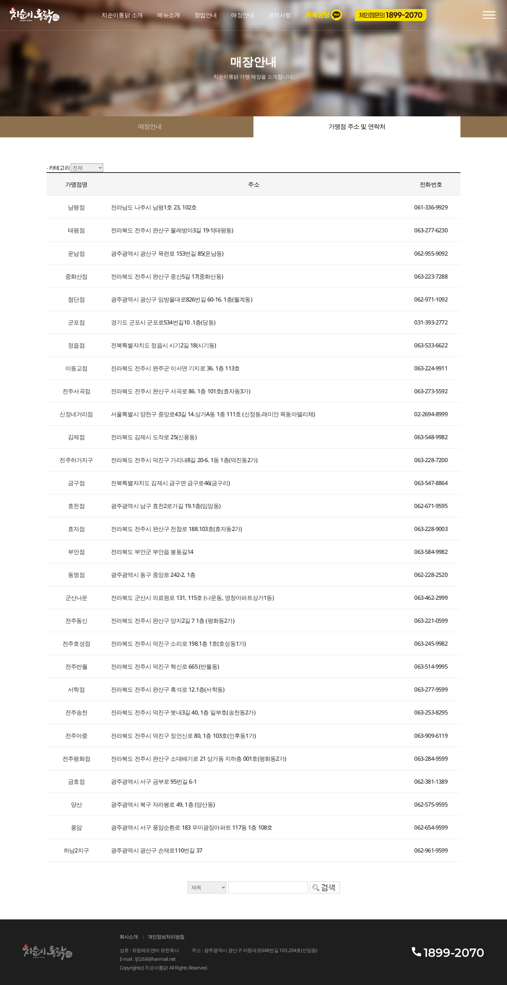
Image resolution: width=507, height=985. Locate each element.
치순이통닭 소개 (122, 15)
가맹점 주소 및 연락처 (357, 126)
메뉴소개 (168, 15)
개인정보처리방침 (166, 937)
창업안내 (205, 15)
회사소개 (129, 937)
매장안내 (242, 15)
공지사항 (279, 15)
